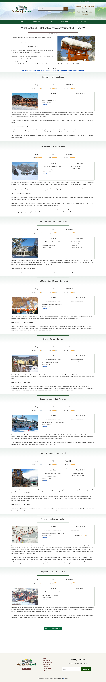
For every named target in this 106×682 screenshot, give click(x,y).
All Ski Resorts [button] (64, 21)
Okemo (55, 70)
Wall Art (45, 670)
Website (45, 104)
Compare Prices (36, 21)
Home (21, 21)
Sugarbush (81, 70)
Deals (50, 21)
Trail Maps (45, 666)
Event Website (85, 14)
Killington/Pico (32, 70)
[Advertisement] (53, 642)
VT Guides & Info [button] (81, 21)
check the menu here (76, 188)
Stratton (75, 70)
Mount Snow (49, 70)
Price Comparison (47, 662)
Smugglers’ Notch (63, 70)
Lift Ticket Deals (47, 660)
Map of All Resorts (47, 664)
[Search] (65, 8)
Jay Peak (24, 70)
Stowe (70, 70)
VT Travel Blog (47, 668)
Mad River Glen (41, 70)
